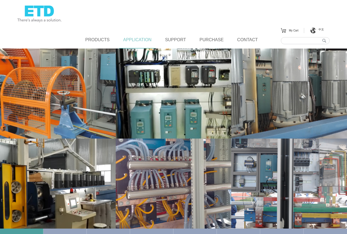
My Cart (293, 30)
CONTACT (247, 39)
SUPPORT (175, 39)
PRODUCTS (97, 39)
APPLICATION (137, 39)
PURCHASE (212, 39)
